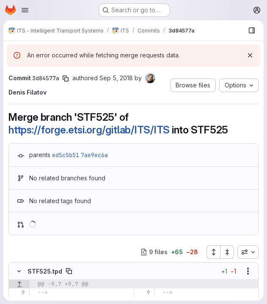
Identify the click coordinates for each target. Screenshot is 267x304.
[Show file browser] (252, 30)
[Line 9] (18, 292)
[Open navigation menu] (25, 10)
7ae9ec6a (94, 155)
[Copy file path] (69, 271)
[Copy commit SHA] (66, 78)
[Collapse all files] (227, 252)
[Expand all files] (213, 252)
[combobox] (248, 252)
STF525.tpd (45, 271)
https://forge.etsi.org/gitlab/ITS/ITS (89, 130)
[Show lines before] (19, 284)
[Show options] (248, 271)
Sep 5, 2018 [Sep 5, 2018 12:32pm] (116, 77)
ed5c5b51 (65, 155)
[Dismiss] (250, 55)
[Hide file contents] (19, 271)
